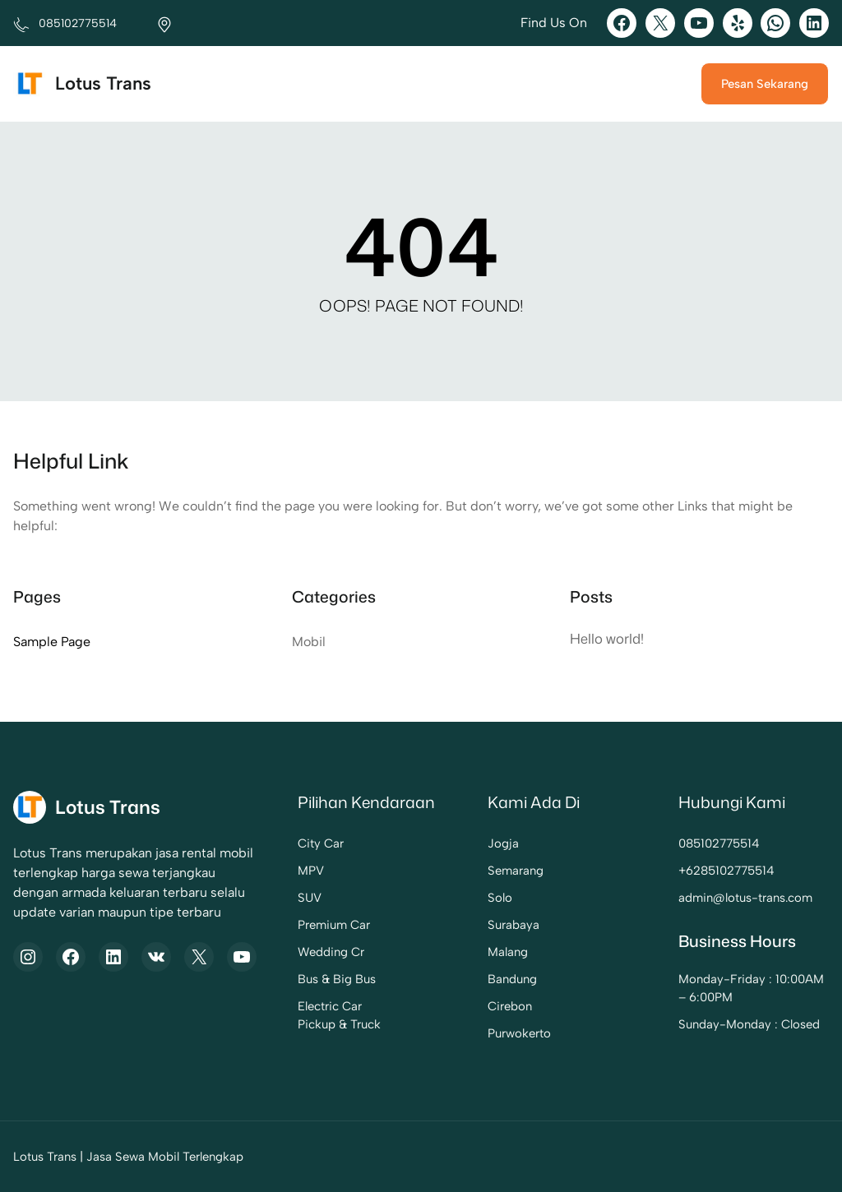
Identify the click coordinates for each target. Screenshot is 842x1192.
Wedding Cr (331, 952)
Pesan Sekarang (764, 83)
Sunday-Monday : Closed (749, 1024)
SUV (310, 897)
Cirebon (510, 1006)
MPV (311, 870)
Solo (500, 897)
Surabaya (513, 924)
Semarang (516, 870)
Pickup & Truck (339, 1024)
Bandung (512, 979)
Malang (508, 952)
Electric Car (330, 1006)
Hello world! (607, 638)
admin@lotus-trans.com (745, 897)
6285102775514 (730, 870)
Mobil (309, 641)
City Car (321, 843)
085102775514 (719, 843)
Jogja (503, 843)
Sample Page (51, 641)
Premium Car (334, 924)
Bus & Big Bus (337, 979)
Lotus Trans (103, 83)
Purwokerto (519, 1033)
